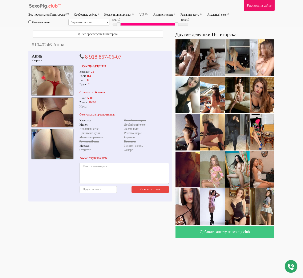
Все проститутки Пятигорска (48, 14)
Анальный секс (218, 14)
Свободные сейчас (86, 14)
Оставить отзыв (150, 189)
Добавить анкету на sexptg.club (225, 232)
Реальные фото (191, 14)
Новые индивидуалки (119, 14)
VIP (144, 14)
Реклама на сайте (259, 5)
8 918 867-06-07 (103, 57)
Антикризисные (164, 14)
